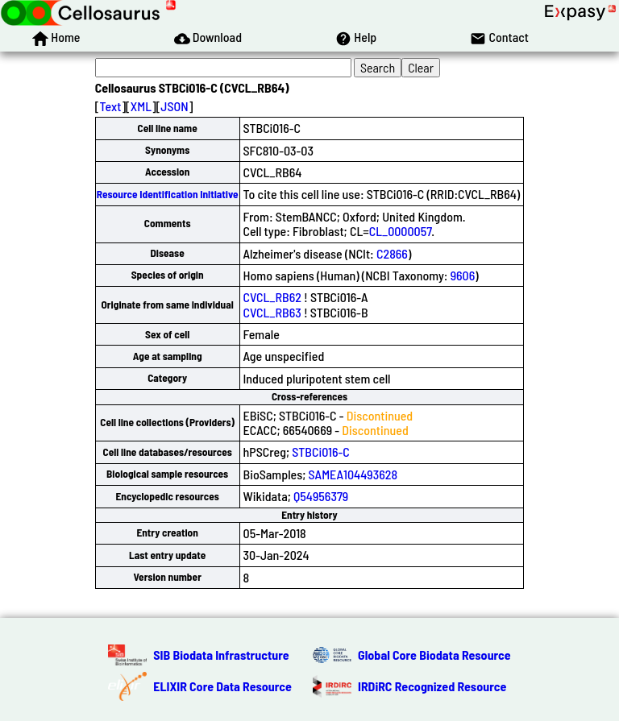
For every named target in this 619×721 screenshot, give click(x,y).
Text (110, 106)
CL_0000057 (400, 230)
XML (141, 106)
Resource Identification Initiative (168, 194)
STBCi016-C (321, 451)
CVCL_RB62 (272, 297)
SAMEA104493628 (353, 474)
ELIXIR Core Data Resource (222, 686)
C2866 (392, 253)
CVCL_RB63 (272, 312)
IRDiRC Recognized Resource (432, 686)
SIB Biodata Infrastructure (221, 654)
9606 (463, 275)
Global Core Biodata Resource (434, 654)
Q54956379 (320, 495)
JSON (174, 106)
